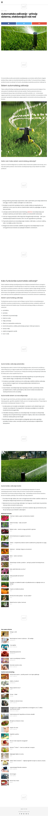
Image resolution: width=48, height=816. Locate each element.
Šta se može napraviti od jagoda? (19, 741)
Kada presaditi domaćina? (17, 576)
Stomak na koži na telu (16, 665)
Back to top (24, 809)
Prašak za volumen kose (16, 701)
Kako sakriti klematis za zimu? (18, 569)
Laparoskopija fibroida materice (18, 767)
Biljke (6, 10)
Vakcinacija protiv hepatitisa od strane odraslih (22, 714)
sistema (29, 212)
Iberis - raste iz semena (16, 556)
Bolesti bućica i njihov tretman (18, 602)
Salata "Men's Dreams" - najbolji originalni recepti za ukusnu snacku (27, 760)
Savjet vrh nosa (14, 727)
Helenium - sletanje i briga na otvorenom (21, 549)
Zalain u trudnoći (14, 681)
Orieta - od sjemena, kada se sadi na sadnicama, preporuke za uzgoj (28, 542)
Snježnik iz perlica (14, 734)
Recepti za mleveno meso (17, 721)
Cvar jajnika (13, 645)
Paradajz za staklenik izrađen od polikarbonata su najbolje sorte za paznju (27, 583)
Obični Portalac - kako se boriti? (18, 523)
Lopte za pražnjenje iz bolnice (17, 658)
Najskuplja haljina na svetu (17, 754)
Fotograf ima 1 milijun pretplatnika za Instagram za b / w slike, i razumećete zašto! (26, 708)
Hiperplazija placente (15, 652)
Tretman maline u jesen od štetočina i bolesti (22, 516)
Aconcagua (13, 774)
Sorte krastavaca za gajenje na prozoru (20, 536)
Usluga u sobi (13, 632)
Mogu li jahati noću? (15, 688)
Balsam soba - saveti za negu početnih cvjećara (23, 529)
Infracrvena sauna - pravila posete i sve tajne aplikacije (24, 674)
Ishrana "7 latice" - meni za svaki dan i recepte (22, 747)
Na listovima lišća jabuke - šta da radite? (20, 595)
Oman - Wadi (13, 694)
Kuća (2, 10)
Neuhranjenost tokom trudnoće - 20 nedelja (21, 638)
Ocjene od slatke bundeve (17, 589)
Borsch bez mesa (14, 780)
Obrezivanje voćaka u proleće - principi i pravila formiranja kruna (27, 562)
